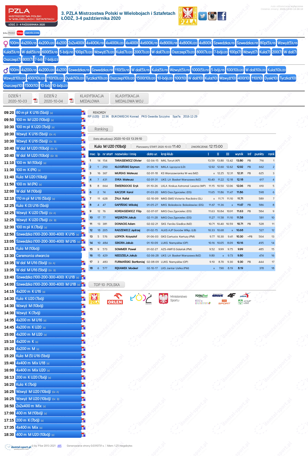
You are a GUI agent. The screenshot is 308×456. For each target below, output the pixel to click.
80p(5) (268, 42)
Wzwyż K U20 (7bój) (36, 212)
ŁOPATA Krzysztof (126, 236)
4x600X (149, 42)
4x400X (95, 42)
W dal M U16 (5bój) (35, 262)
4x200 (29, 42)
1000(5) (200, 69)
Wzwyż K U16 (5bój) (36, 133)
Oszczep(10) (121, 78)
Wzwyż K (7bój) (28, 312)
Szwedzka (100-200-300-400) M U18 (48, 284)
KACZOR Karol (124, 192)
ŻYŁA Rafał (122, 198)
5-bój (66, 51)
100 (14, 42)
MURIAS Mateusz (126, 173)
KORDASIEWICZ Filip (128, 211)
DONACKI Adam (125, 224)
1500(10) (146, 78)
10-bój (165, 78)
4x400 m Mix (29, 427)
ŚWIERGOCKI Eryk (126, 186)
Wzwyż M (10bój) (30, 305)
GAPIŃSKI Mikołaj (126, 205)
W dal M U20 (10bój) (36, 148)
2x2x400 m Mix (31, 405)
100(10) (234, 69)
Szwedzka (224, 42)
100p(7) (83, 51)
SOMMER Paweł (125, 249)
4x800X (168, 42)
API (59, 445)
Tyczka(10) (96, 78)
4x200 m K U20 (31, 327)
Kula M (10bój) (28, 248)
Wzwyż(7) (104, 51)
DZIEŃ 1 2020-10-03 (17, 98)
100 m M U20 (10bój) (35, 119)
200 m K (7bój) (30, 420)
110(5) (122, 69)
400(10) (36, 78)
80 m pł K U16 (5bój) (34, 112)
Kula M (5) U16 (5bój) (33, 355)
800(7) (204, 51)
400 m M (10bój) (31, 413)
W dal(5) (31, 51)
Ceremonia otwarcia (33, 255)
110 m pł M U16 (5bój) (35, 198)
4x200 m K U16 (30, 291)
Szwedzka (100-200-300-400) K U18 (47, 277)
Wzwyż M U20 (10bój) (37, 391)
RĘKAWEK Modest (126, 268)
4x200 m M (27, 348)
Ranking (100, 129)
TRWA (20, 32)
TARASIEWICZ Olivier (128, 160)
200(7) (141, 51)
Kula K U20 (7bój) (30, 298)
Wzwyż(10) (15, 78)
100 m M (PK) (29, 184)
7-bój (220, 51)
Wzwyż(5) (288, 42)
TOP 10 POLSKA (107, 284)
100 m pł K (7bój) (31, 227)
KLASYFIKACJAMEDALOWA (92, 98)
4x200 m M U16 (31, 320)
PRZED (11, 32)
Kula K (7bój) (26, 384)
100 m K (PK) (28, 169)
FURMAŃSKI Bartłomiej (130, 262)
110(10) (55, 78)
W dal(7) (160, 51)
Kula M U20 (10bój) (32, 176)
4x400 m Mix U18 (32, 362)
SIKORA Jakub (124, 243)
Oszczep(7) (183, 51)
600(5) (50, 51)
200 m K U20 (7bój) (33, 377)
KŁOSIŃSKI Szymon (127, 167)
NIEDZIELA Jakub (126, 255)
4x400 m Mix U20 (33, 370)
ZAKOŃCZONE (32, 32)
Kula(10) (277, 69)
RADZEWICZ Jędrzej (127, 230)
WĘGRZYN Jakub (125, 217)
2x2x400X (76, 42)
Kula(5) (12, 51)
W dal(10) (255, 69)
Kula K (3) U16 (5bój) (32, 205)
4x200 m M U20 (31, 334)
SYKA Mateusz (124, 179)
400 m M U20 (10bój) (35, 434)
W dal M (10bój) (29, 191)
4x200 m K (27, 341)
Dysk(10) (74, 78)
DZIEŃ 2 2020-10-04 (53, 98)
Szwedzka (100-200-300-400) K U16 (47, 234)
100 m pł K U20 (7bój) (35, 126)
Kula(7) (124, 51)
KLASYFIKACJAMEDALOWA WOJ (129, 98)
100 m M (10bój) (31, 162)
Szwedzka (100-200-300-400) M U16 (48, 241)
